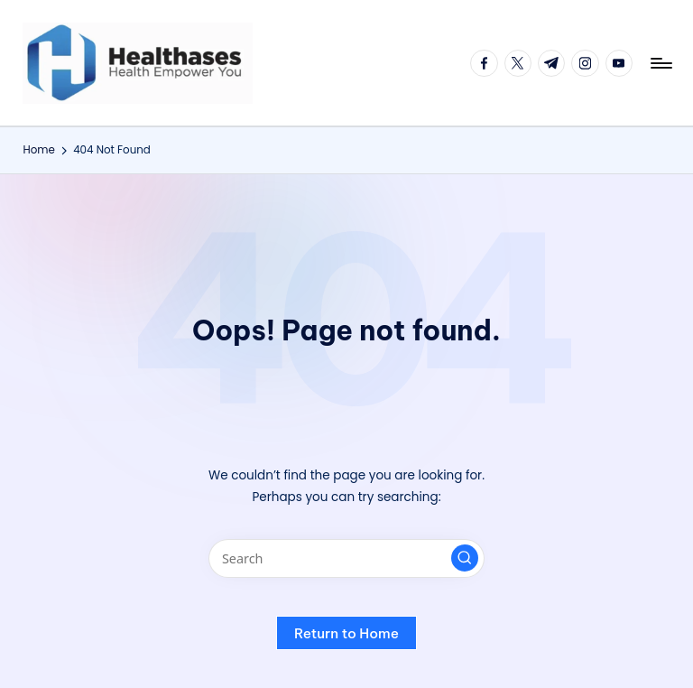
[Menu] (660, 63)
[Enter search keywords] (346, 558)
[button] (464, 558)
